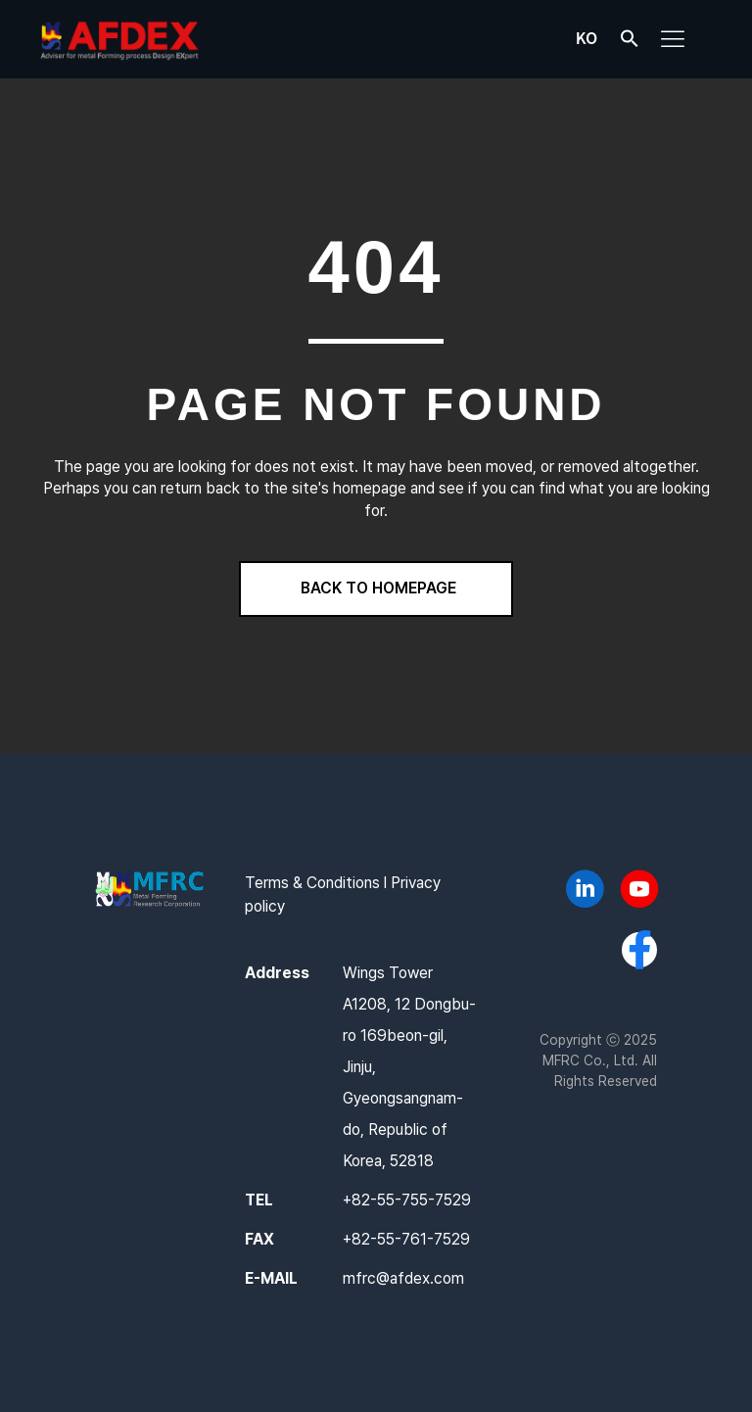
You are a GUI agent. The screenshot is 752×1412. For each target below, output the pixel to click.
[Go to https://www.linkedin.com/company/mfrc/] (584, 892)
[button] (629, 42)
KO (586, 37)
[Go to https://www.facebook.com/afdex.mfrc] (639, 951)
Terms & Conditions (312, 882)
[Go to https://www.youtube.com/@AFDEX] (639, 892)
